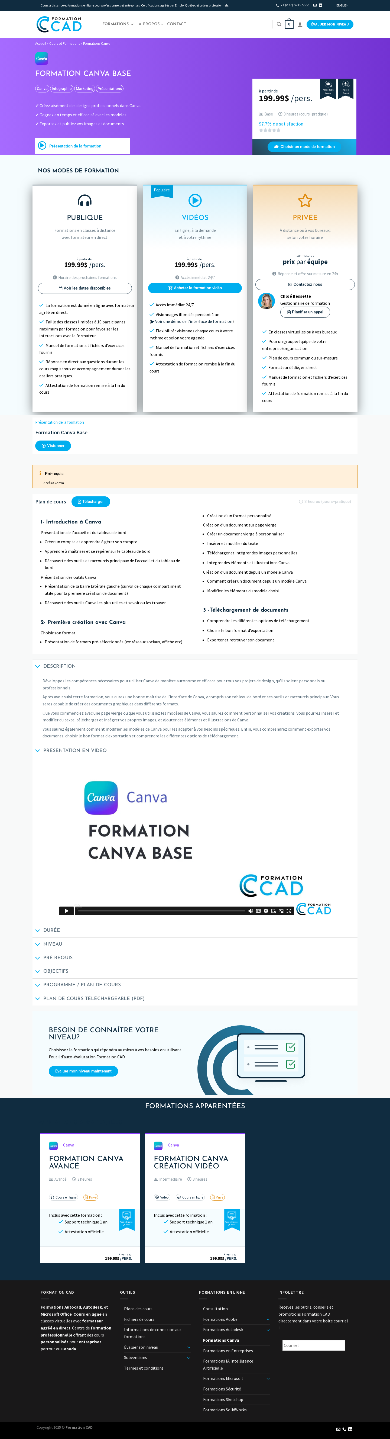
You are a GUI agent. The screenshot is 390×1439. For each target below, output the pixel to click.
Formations (118, 24)
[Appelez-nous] (344, 1429)
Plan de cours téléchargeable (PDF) (88, 999)
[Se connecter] (300, 24)
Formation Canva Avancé (86, 1163)
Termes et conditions (144, 1368)
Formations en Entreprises (228, 1350)
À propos (151, 24)
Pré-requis (52, 958)
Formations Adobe (220, 1319)
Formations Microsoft (223, 1378)
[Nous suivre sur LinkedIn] (320, 5)
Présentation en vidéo (69, 751)
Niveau (47, 945)
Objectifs (50, 972)
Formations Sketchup (223, 1399)
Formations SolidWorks (225, 1409)
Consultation (215, 1308)
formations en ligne (80, 5)
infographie (62, 88)
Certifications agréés (155, 5)
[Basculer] (189, 1347)
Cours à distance (52, 5)
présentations (110, 88)
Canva (42, 88)
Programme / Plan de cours (76, 986)
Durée (46, 931)
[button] (58, 1179)
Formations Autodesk (223, 1329)
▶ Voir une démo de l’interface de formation (191, 321)
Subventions (135, 1357)
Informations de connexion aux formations (152, 1333)
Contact (176, 24)
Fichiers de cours (139, 1319)
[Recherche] (279, 24)
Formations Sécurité (222, 1389)
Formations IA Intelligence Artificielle (228, 1364)
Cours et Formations (64, 43)
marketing (84, 88)
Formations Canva (96, 43)
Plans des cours (138, 1308)
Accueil (40, 43)
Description (54, 667)
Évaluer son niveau (141, 1347)
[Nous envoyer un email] (315, 5)
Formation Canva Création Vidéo (191, 1163)
